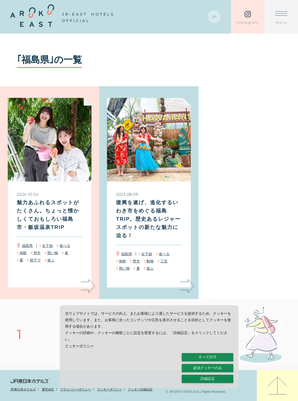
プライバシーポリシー (75, 389)
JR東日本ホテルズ (23, 389)
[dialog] (149, 346)
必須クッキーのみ (207, 368)
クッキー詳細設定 (140, 389)
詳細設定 (207, 379)
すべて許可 (207, 357)
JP (214, 17)
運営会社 (48, 389)
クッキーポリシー (109, 389)
